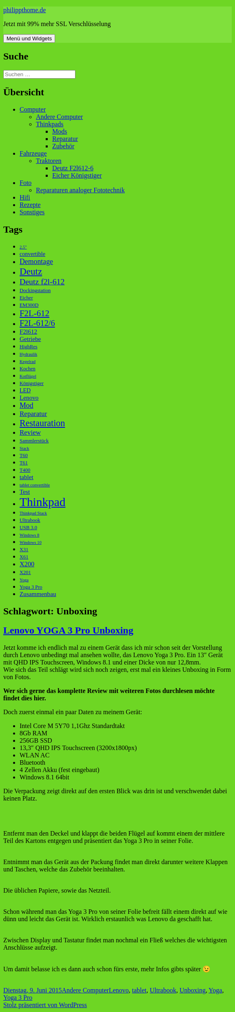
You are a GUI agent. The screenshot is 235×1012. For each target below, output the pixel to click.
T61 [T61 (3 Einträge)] (24, 463)
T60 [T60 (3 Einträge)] (24, 455)
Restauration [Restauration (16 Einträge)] (42, 423)
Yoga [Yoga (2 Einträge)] (24, 580)
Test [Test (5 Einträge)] (25, 491)
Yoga (215, 990)
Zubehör (63, 146)
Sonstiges (32, 212)
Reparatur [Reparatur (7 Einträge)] (33, 414)
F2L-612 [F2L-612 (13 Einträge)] (34, 313)
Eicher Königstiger (77, 175)
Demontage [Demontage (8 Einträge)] (36, 261)
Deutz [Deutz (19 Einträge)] (31, 271)
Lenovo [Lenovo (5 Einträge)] (29, 397)
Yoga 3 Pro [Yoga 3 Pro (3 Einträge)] (31, 587)
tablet (139, 990)
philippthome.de (24, 10)
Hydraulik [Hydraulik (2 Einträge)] (28, 354)
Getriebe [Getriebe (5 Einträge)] (30, 338)
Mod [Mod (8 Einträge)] (26, 405)
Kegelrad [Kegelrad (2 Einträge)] (27, 361)
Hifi (25, 197)
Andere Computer (59, 116)
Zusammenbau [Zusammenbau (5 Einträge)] (38, 593)
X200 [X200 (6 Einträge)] (27, 564)
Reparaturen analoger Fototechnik (80, 190)
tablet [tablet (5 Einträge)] (26, 476)
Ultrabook (163, 990)
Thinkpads (50, 124)
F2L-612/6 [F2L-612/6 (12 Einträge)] (37, 323)
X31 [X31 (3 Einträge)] (24, 549)
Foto (25, 182)
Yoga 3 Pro (17, 997)
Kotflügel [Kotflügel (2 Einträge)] (28, 376)
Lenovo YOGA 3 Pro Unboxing (68, 630)
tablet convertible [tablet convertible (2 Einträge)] (35, 485)
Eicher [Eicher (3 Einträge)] (26, 298)
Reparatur (65, 138)
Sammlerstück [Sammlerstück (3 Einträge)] (34, 441)
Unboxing (193, 990)
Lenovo (119, 990)
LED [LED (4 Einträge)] (25, 390)
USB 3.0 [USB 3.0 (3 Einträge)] (28, 527)
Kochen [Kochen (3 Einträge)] (27, 369)
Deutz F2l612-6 (72, 168)
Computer (33, 109)
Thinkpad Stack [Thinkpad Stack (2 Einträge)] (33, 513)
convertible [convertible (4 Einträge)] (32, 254)
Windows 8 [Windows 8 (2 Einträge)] (29, 535)
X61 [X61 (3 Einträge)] (24, 557)
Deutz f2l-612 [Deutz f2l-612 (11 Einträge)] (42, 281)
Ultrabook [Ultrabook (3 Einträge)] (30, 520)
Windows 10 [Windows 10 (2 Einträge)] (31, 542)
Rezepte (30, 204)
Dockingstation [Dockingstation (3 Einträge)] (35, 290)
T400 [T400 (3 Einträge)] (25, 470)
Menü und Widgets (29, 38)
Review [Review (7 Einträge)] (30, 432)
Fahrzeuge (33, 153)
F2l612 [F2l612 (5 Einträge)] (28, 331)
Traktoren (49, 160)
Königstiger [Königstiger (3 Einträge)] (32, 383)
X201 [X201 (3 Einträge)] (25, 572)
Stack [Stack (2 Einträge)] (24, 448)
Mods (59, 131)
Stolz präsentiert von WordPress (45, 1004)
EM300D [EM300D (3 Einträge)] (29, 305)
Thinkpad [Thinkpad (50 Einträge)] (42, 501)
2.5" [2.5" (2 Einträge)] (23, 247)
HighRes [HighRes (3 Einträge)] (29, 347)
